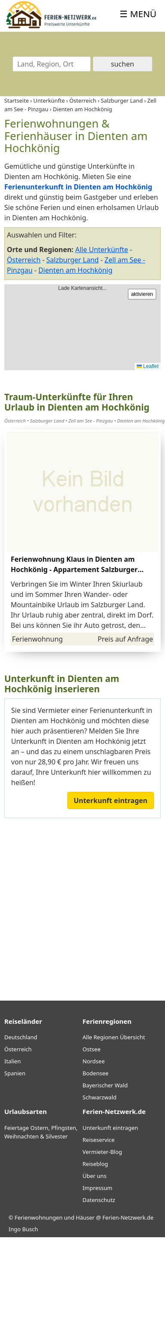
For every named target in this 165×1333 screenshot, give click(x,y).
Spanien (14, 1073)
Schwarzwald (100, 1097)
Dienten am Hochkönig (75, 270)
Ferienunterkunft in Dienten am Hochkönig (78, 187)
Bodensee (96, 1073)
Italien (12, 1061)
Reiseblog (95, 1164)
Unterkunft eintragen (110, 800)
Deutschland (20, 1037)
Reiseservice (99, 1140)
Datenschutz (99, 1200)
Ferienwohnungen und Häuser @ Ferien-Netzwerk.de (84, 1217)
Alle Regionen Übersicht (114, 1037)
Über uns (95, 1176)
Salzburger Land (72, 260)
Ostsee (92, 1049)
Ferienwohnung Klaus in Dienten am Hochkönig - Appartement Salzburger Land (74, 569)
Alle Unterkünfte (101, 249)
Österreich (24, 260)
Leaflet (148, 366)
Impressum (98, 1188)
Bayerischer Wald (105, 1085)
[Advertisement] (80, 902)
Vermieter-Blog (102, 1152)
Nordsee (94, 1061)
